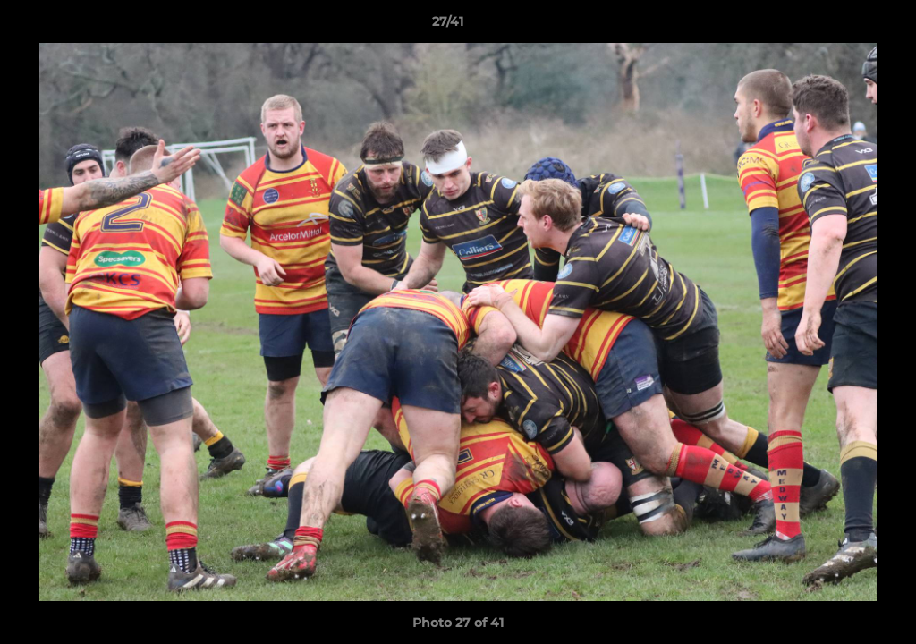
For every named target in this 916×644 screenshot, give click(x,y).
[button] (841, 26)
